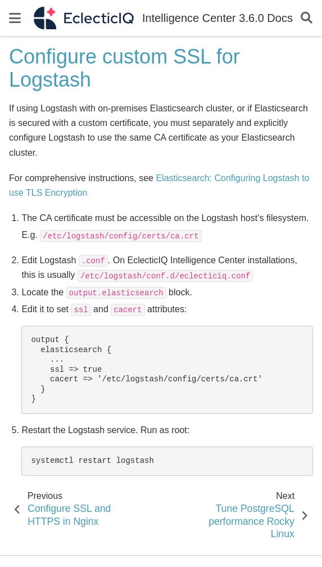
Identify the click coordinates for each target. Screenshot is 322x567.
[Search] (306, 18)
